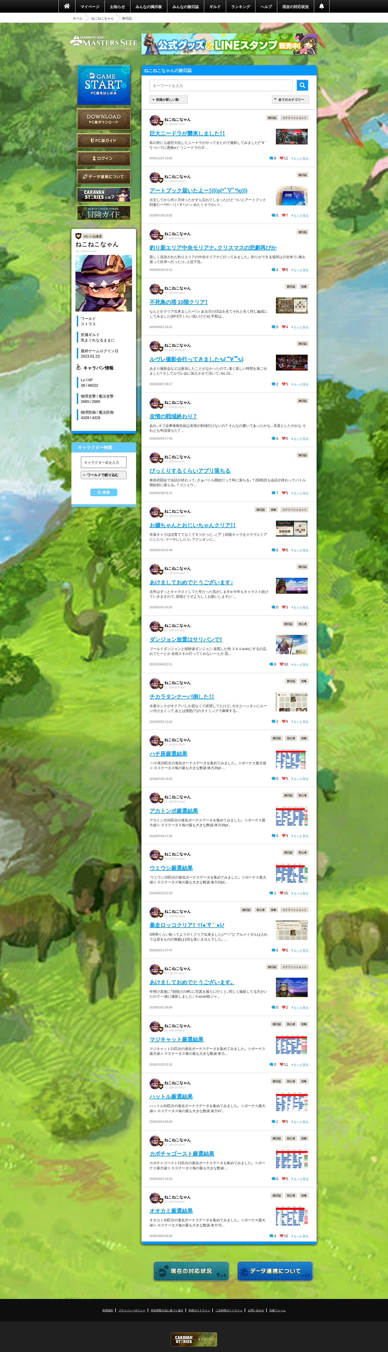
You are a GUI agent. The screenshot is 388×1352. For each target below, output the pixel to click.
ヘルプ (266, 6)
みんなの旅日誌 (185, 6)
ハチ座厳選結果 (168, 753)
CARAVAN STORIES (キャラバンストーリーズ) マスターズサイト (104, 42)
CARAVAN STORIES (194, 1339)
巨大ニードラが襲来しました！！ (187, 133)
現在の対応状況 (295, 6)
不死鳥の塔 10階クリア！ (179, 302)
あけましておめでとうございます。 (192, 982)
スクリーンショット (294, 118)
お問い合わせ (256, 1310)
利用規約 (107, 1310)
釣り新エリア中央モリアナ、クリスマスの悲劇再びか (213, 247)
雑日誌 (272, 118)
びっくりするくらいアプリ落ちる (190, 470)
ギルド (215, 6)
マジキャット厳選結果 (176, 1039)
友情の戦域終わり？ (173, 416)
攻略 (304, 286)
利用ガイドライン (199, 1310)
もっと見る (300, 158)
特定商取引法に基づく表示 (167, 1310)
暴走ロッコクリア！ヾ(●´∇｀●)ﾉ (187, 925)
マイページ (90, 6)
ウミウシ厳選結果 (171, 868)
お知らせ (117, 6)
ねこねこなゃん (102, 18)
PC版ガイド (104, 140)
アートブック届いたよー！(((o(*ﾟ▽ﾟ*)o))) (198, 190)
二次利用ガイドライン (229, 1310)
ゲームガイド (104, 212)
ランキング (240, 6)
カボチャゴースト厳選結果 (182, 1153)
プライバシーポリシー (132, 1310)
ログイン (104, 158)
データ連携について (104, 176)
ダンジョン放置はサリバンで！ (186, 639)
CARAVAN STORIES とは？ (104, 194)
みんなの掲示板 (149, 6)
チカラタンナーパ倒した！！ (182, 696)
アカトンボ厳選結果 (174, 810)
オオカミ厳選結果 (171, 1210)
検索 (106, 492)
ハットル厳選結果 (171, 1096)
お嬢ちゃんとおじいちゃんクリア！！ (193, 525)
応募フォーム (277, 1310)
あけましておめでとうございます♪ (191, 582)
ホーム (77, 18)
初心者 (303, 624)
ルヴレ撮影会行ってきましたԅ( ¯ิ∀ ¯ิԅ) (196, 359)
